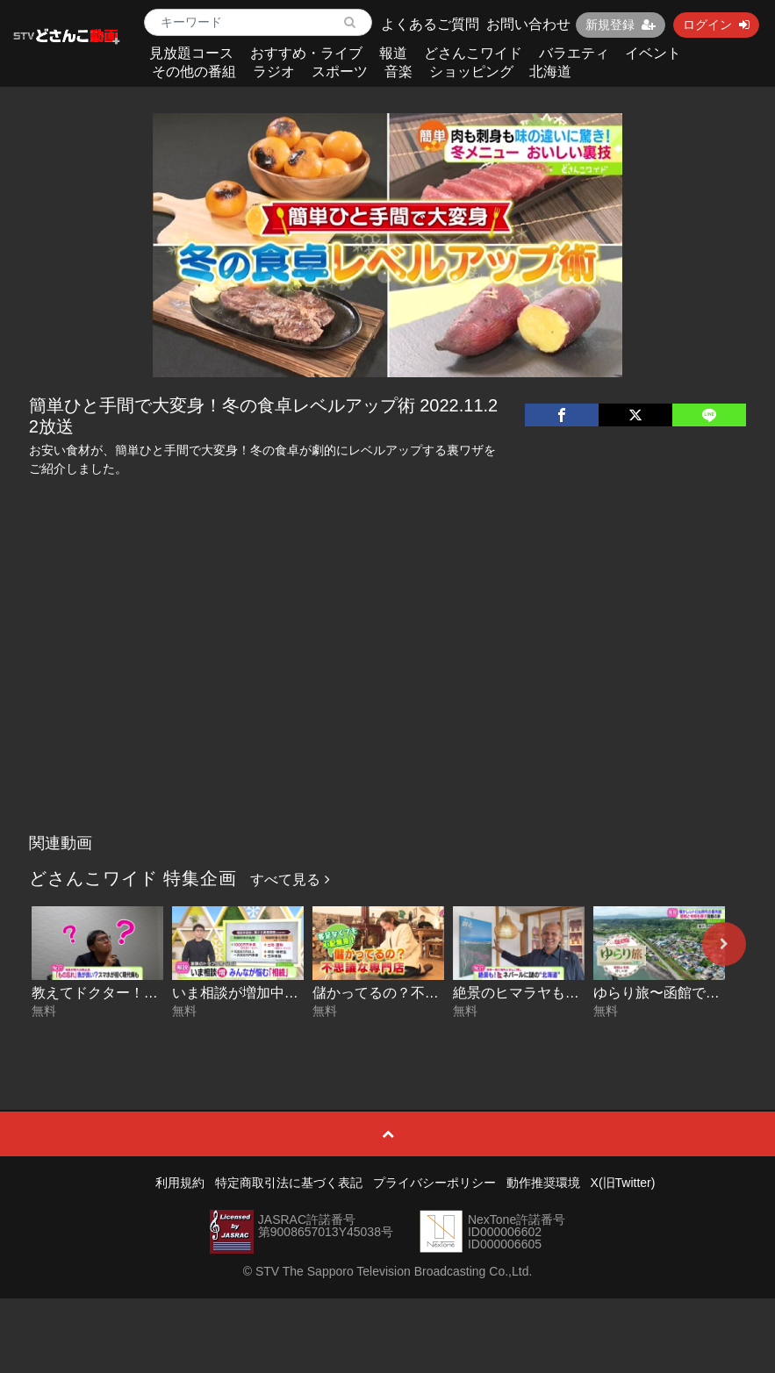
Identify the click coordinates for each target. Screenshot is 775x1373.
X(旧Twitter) (623, 1183)
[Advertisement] (388, 694)
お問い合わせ (528, 24)
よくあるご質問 (430, 24)
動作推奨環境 (543, 1183)
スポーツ (340, 71)
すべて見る (289, 879)
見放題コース (191, 53)
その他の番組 (194, 71)
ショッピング (471, 71)
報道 (393, 53)
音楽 (398, 71)
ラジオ (274, 71)
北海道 (550, 71)
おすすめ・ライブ (306, 53)
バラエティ (574, 53)
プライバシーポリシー (434, 1183)
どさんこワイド (473, 53)
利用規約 (180, 1183)
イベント (653, 53)
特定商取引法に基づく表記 (288, 1183)
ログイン (716, 25)
